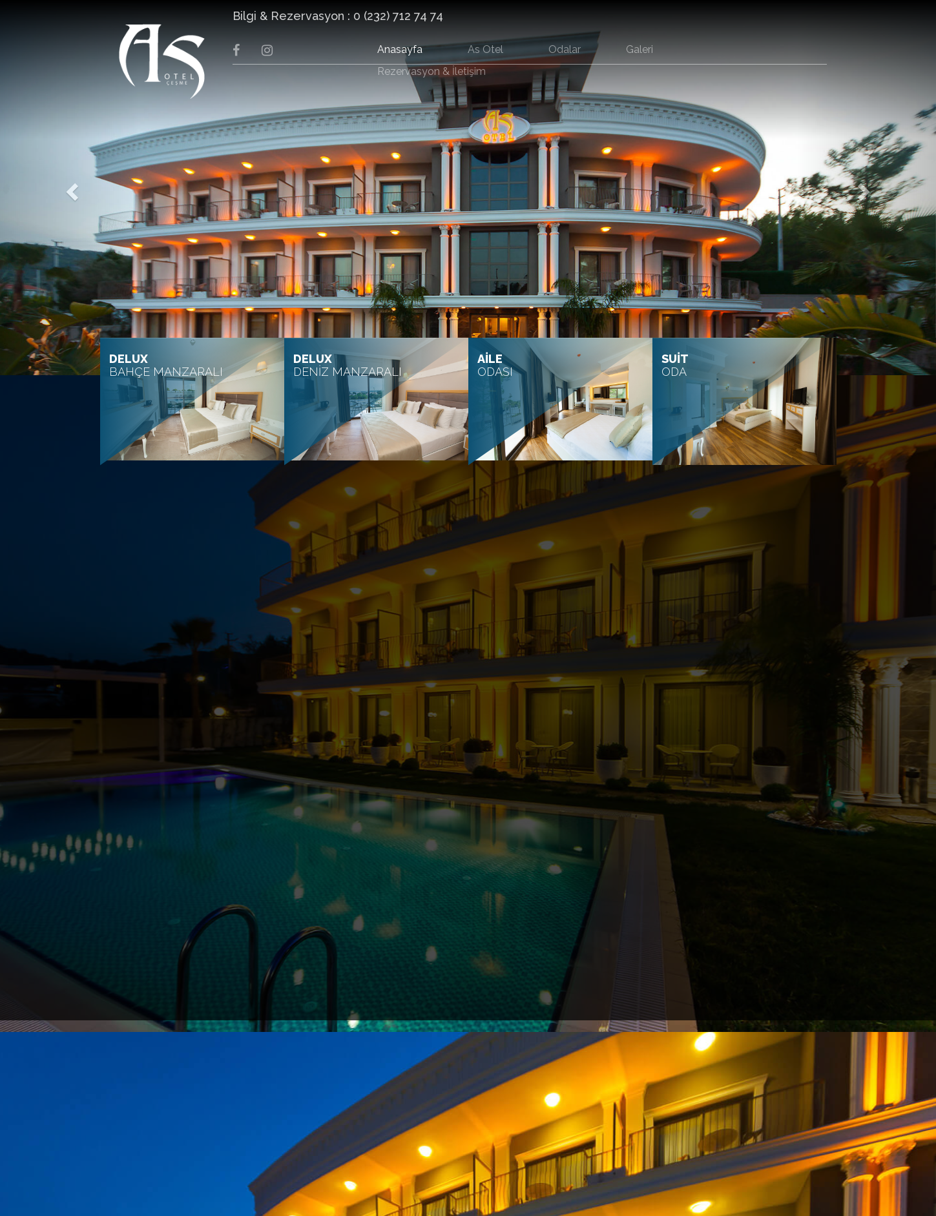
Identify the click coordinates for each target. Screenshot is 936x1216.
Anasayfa (399, 49)
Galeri (639, 49)
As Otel (485, 49)
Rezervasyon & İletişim (431, 71)
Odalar (564, 49)
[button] (70, 187)
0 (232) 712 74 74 (398, 16)
